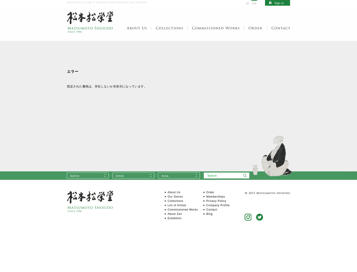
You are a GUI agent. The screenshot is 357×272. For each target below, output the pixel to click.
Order (210, 192)
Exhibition (174, 218)
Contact (211, 209)
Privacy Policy (216, 201)
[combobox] (88, 175)
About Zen (175, 214)
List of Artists (177, 205)
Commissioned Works (183, 209)
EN (254, 3)
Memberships (215, 196)
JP (247, 3)
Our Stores (175, 196)
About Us (174, 192)
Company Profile (218, 205)
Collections (175, 201)
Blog (209, 214)
